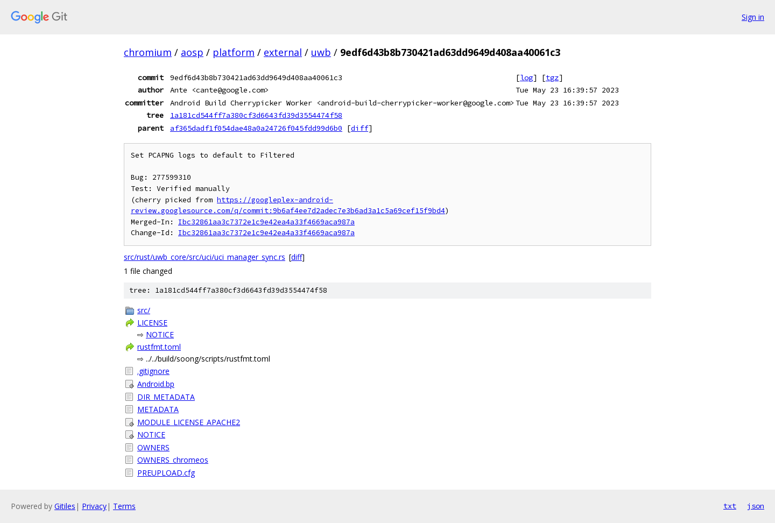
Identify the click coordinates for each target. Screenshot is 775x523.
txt (729, 506)
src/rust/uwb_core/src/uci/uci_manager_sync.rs (204, 257)
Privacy (94, 506)
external (283, 52)
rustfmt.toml (159, 347)
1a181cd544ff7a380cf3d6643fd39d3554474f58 (256, 115)
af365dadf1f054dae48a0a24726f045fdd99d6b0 (256, 128)
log (526, 77)
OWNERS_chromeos (172, 460)
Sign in (753, 17)
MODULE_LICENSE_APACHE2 (188, 422)
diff (359, 128)
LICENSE (152, 322)
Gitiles (64, 506)
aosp (192, 52)
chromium (148, 52)
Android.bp (155, 384)
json (755, 506)
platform (234, 52)
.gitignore (153, 371)
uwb (321, 52)
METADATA (158, 409)
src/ (143, 310)
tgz (552, 77)
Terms (124, 506)
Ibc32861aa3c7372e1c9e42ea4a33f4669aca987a (266, 222)
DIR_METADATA (166, 397)
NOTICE (160, 334)
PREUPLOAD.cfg (166, 473)
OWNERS (153, 447)
